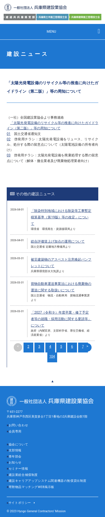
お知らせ (15, 462)
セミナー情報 (18, 469)
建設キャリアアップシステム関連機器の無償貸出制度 (48, 481)
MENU (51, 32)
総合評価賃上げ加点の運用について (58, 241)
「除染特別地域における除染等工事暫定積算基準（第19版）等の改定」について (61, 217)
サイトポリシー (19, 503)
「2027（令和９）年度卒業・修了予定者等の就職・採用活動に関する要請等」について (61, 318)
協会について (18, 444)
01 (9, 134)
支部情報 (15, 450)
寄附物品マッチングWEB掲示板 (31, 487)
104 (52, 356)
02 (9, 139)
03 (9, 155)
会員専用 (15, 431)
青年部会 (15, 456)
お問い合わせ (18, 425)
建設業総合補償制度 (23, 475)
